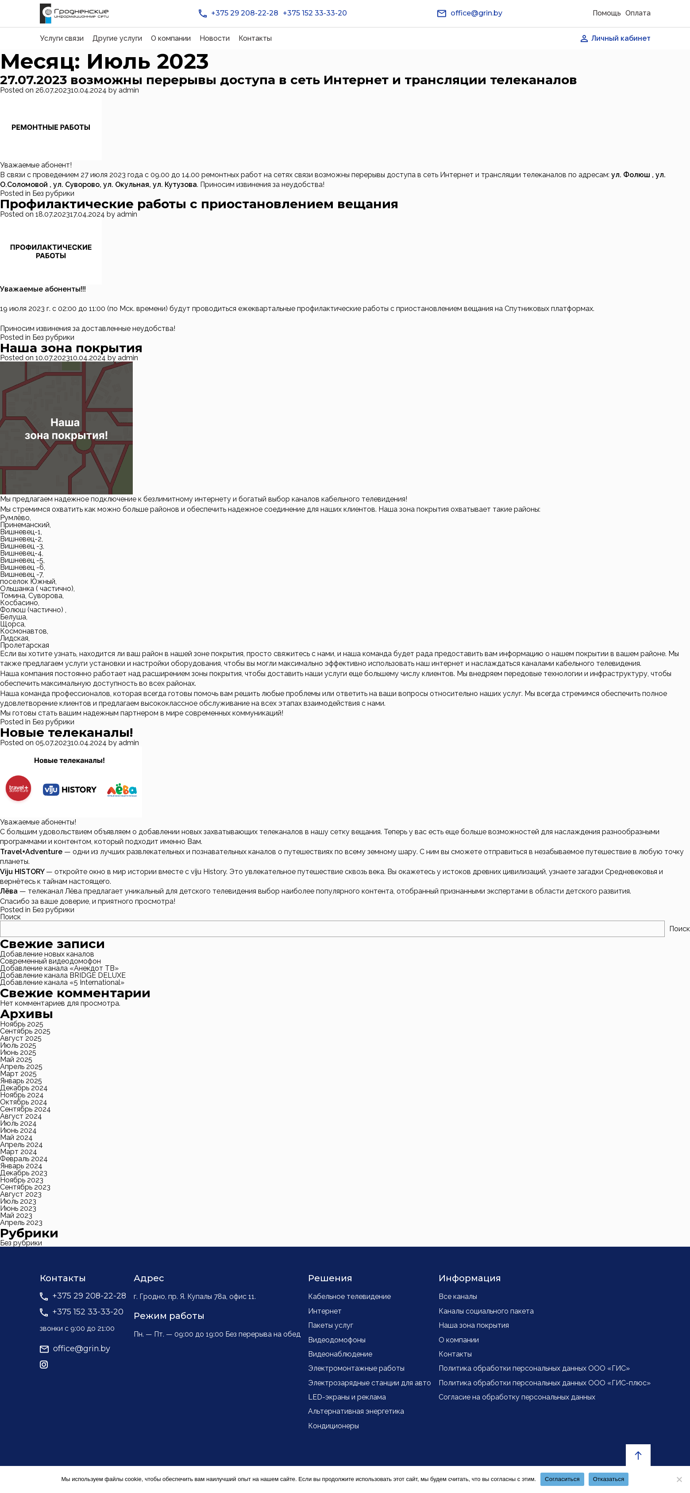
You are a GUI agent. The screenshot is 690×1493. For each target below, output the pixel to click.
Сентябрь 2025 (25, 1031)
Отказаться (608, 1479)
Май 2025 (16, 1059)
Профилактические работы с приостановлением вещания (199, 203)
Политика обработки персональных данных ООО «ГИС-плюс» (545, 1383)
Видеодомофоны (337, 1340)
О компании (171, 38)
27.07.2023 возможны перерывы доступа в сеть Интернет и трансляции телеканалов (288, 79)
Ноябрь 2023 (21, 1180)
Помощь (607, 13)
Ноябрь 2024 (22, 1095)
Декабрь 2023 (23, 1173)
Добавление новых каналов (47, 954)
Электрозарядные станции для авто (369, 1383)
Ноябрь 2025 (21, 1024)
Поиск (10, 917)
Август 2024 (21, 1116)
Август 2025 (21, 1038)
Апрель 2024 (21, 1144)
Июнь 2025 (18, 1052)
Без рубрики (53, 193)
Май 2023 (16, 1215)
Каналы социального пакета (486, 1311)
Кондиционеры (333, 1426)
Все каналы (458, 1296)
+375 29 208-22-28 (244, 13)
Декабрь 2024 (24, 1088)
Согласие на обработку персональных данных (517, 1397)
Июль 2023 (18, 1201)
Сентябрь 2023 (25, 1187)
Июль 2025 (18, 1045)
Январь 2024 (21, 1166)
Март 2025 (18, 1073)
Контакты (255, 38)
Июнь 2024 (18, 1130)
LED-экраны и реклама (347, 1397)
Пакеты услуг (330, 1325)
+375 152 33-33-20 (315, 13)
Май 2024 (16, 1137)
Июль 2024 (18, 1123)
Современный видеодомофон (50, 961)
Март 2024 (18, 1151)
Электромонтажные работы (356, 1368)
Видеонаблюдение (340, 1354)
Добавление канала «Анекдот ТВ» (59, 968)
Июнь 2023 (18, 1208)
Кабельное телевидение (349, 1296)
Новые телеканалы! (66, 732)
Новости (215, 38)
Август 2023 (21, 1194)
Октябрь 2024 (23, 1102)
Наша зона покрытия (71, 347)
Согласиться (562, 1479)
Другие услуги (117, 38)
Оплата (638, 13)
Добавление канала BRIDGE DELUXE (63, 975)
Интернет (325, 1311)
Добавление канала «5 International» (62, 982)
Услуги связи (62, 38)
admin (129, 90)
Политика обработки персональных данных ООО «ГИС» (534, 1368)
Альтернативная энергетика (356, 1411)
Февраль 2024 (24, 1159)
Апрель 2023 (21, 1222)
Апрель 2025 (21, 1066)
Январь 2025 (21, 1081)
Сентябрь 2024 (25, 1109)
